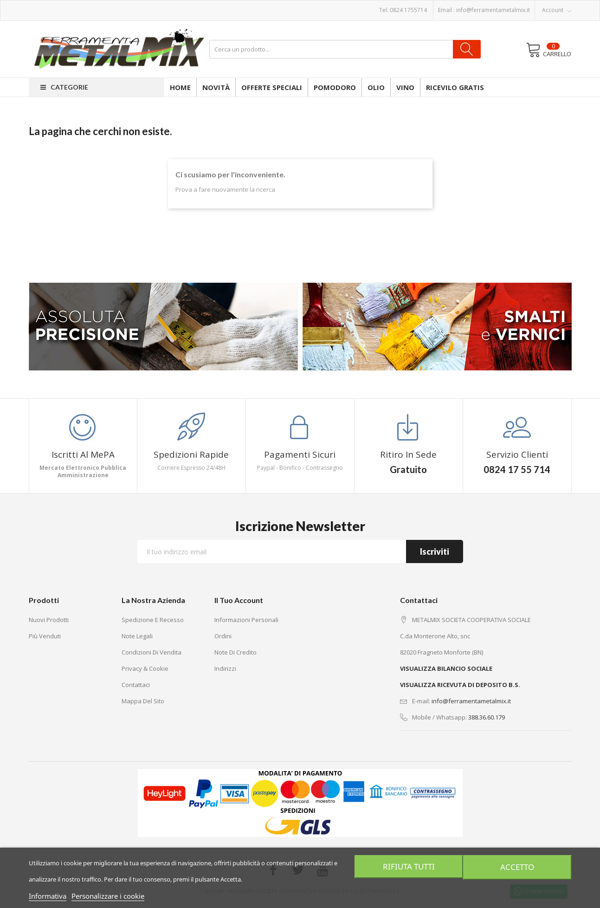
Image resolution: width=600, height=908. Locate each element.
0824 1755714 (408, 10)
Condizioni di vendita (151, 652)
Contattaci (136, 685)
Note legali (137, 636)
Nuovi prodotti (49, 620)
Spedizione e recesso (153, 620)
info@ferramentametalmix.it (493, 10)
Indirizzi (225, 668)
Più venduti (45, 636)
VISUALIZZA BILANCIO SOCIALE (446, 668)
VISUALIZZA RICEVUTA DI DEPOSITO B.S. (460, 685)
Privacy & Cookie (145, 668)
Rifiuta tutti (407, 866)
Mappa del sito (143, 701)
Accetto (518, 866)
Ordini (223, 636)
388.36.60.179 (486, 717)
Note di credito (235, 652)
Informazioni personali (246, 620)
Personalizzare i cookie (107, 896)
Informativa (47, 896)
